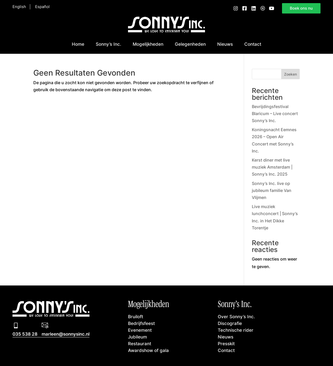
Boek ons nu (301, 8)
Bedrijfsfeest (141, 323)
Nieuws (225, 44)
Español (42, 6)
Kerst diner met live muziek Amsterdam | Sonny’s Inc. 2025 (272, 167)
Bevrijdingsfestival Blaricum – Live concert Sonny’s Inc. (275, 113)
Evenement (140, 330)
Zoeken (290, 74)
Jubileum (137, 337)
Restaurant (139, 343)
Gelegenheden (190, 44)
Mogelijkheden (148, 44)
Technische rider (235, 330)
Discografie (230, 323)
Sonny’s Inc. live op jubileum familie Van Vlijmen (271, 190)
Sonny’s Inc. (108, 44)
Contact (252, 44)
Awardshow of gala (148, 350)
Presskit (226, 343)
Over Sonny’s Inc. (236, 316)
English (19, 6)
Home (78, 44)
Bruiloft (135, 316)
